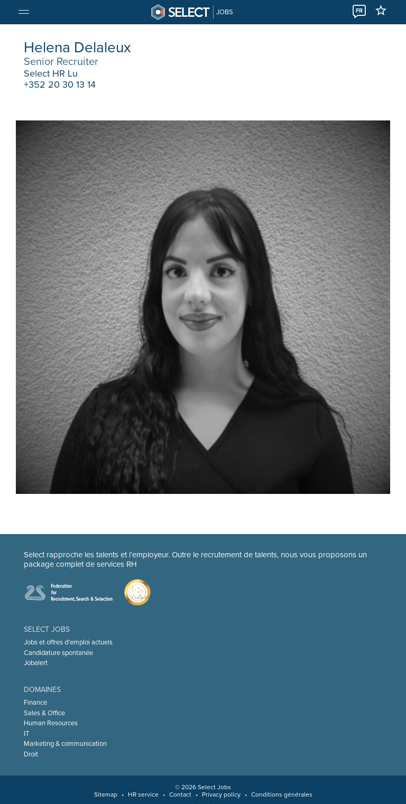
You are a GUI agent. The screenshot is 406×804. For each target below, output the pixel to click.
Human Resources (51, 723)
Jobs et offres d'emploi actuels (68, 642)
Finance (35, 702)
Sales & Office (44, 713)
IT (26, 734)
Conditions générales (281, 794)
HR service (143, 794)
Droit (31, 754)
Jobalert (36, 663)
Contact (180, 794)
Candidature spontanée (58, 653)
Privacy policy (221, 794)
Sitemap (105, 794)
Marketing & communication (65, 744)
